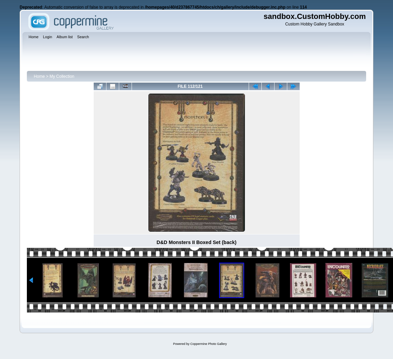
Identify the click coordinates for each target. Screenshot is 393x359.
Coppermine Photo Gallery (208, 344)
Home (39, 76)
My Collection (62, 76)
